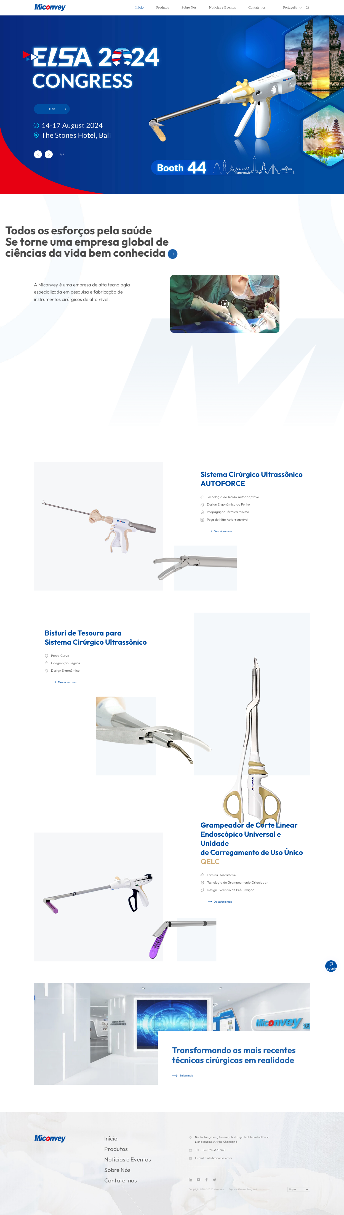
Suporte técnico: (238, 1189)
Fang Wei (252, 1189)
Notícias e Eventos (222, 7)
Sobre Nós (189, 7)
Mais (52, 109)
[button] (38, 154)
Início (139, 7)
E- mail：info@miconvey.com (213, 1158)
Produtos (162, 7)
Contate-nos (257, 7)
